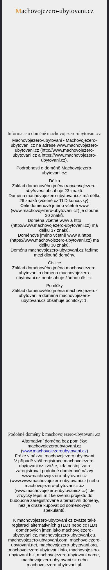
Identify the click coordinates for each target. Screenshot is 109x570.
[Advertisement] (54, 74)
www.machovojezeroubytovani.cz (54, 450)
